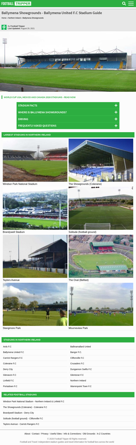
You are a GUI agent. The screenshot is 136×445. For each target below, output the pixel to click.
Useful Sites (56, 433)
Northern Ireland (14, 18)
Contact (35, 433)
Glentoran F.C (77, 375)
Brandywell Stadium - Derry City (18, 413)
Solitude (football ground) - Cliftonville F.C (23, 418)
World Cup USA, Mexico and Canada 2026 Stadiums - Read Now (40, 97)
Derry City (8, 369)
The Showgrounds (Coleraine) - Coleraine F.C (25, 407)
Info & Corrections (72, 433)
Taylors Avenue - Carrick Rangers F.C (21, 424)
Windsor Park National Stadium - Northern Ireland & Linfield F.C (33, 401)
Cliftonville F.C (77, 358)
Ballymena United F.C (13, 352)
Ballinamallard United (80, 346)
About (27, 433)
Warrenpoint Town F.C (81, 386)
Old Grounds (89, 433)
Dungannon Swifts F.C (81, 369)
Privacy (44, 433)
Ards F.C (7, 346)
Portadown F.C (10, 386)
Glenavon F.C (9, 375)
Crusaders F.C (77, 363)
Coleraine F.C (9, 363)
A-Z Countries (103, 433)
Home (4, 18)
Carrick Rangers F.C (13, 358)
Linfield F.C (8, 380)
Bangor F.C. (76, 352)
